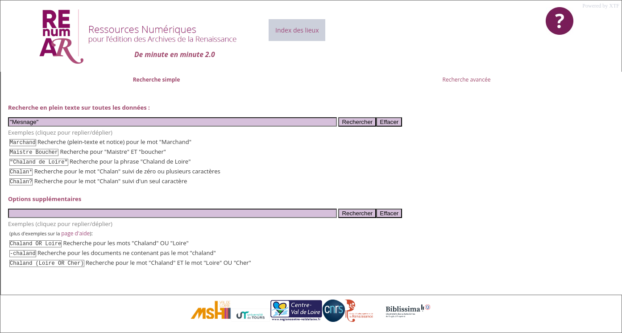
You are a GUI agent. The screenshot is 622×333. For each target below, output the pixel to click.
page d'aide (75, 233)
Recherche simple (156, 79)
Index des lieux (297, 30)
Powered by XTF (600, 6)
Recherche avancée (467, 79)
